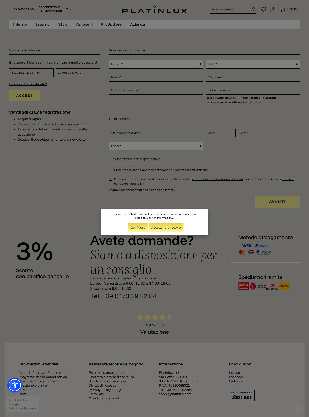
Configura (138, 227)
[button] (15, 385)
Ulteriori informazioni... (160, 217)
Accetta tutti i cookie (166, 227)
